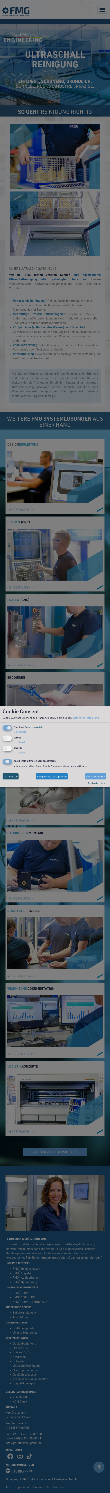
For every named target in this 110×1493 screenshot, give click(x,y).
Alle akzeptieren (95, 776)
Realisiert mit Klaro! (97, 783)
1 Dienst (19, 742)
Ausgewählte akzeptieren (52, 776)
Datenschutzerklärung (86, 717)
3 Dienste (20, 731)
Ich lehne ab (11, 776)
